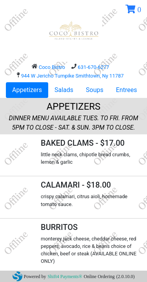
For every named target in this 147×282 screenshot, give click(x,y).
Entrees (126, 90)
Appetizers (27, 90)
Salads (63, 90)
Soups (94, 90)
